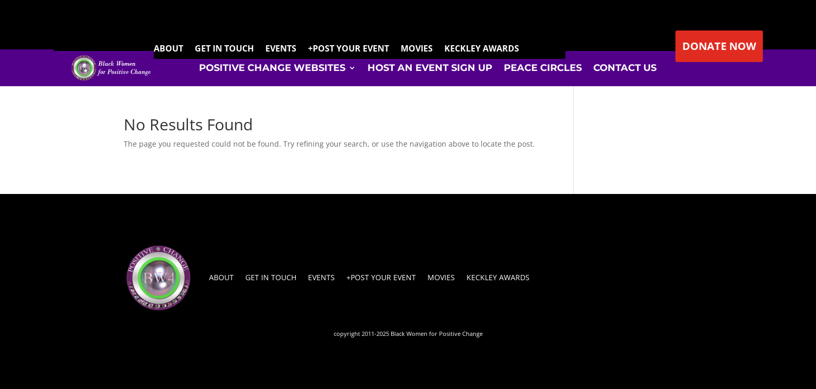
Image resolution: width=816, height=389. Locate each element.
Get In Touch (270, 277)
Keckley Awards (498, 277)
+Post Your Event (381, 277)
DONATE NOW (719, 46)
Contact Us (624, 68)
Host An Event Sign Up (429, 68)
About (221, 277)
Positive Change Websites (272, 68)
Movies (441, 277)
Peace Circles (543, 68)
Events (321, 277)
